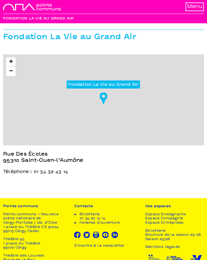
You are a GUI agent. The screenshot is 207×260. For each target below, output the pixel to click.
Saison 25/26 (157, 239)
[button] (103, 96)
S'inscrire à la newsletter (99, 246)
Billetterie (155, 231)
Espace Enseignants (165, 214)
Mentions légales (162, 247)
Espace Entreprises (164, 223)
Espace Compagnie (164, 218)
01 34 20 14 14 (93, 218)
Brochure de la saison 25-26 (173, 235)
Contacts (83, 206)
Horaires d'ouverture (99, 223)
